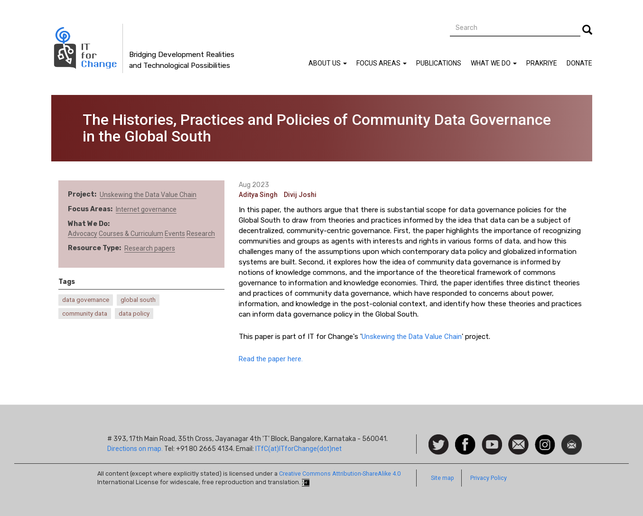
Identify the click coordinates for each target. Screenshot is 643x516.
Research (200, 233)
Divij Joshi (300, 194)
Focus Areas (381, 63)
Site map (442, 477)
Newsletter (571, 439)
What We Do (494, 63)
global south (138, 299)
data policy (134, 313)
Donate (579, 63)
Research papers (149, 248)
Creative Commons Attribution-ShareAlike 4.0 (340, 473)
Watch (491, 439)
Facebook (465, 439)
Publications (438, 63)
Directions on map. (135, 448)
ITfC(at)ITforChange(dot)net (298, 448)
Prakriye (541, 63)
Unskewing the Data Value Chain (148, 194)
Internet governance (146, 209)
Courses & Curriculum (131, 233)
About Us (327, 63)
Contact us (518, 443)
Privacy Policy (488, 477)
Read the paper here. (271, 359)
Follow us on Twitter (439, 445)
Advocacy (82, 233)
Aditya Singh (258, 194)
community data (84, 313)
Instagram (545, 439)
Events (175, 233)
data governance (85, 299)
